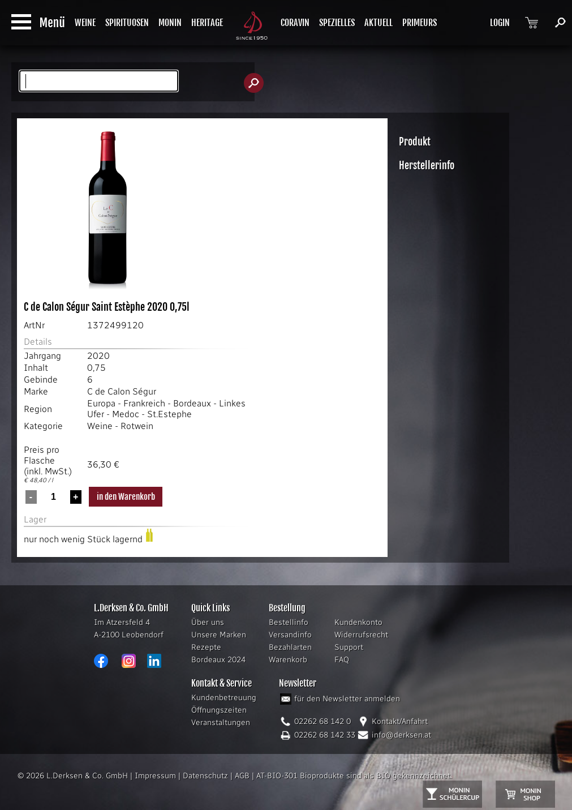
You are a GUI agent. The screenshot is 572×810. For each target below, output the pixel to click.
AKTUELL (378, 22)
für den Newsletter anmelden (347, 699)
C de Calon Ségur (121, 391)
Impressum (155, 776)
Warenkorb (288, 660)
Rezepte (206, 647)
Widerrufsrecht (361, 635)
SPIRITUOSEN (127, 22)
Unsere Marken (218, 635)
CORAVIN (295, 22)
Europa (101, 403)
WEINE (85, 22)
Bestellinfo (288, 622)
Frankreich (144, 403)
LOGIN (500, 22)
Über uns (207, 622)
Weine (100, 426)
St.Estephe (169, 414)
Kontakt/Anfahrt (400, 721)
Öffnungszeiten (219, 710)
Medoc (125, 414)
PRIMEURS (419, 22)
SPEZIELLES (337, 22)
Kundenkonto (358, 622)
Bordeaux (192, 403)
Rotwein (137, 426)
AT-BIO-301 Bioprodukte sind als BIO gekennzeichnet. (354, 776)
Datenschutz (205, 776)
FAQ (341, 660)
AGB (242, 776)
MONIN (170, 22)
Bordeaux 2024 (218, 660)
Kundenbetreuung (223, 697)
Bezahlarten (290, 647)
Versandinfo (290, 635)
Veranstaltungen (220, 722)
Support (348, 647)
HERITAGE (207, 22)
